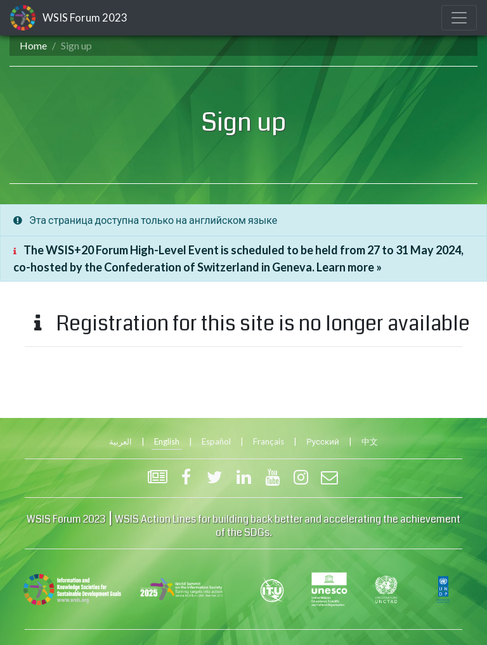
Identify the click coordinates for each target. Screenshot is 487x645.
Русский (322, 441)
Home (33, 45)
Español (216, 441)
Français (268, 441)
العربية (120, 441)
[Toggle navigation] (459, 17)
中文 (369, 441)
